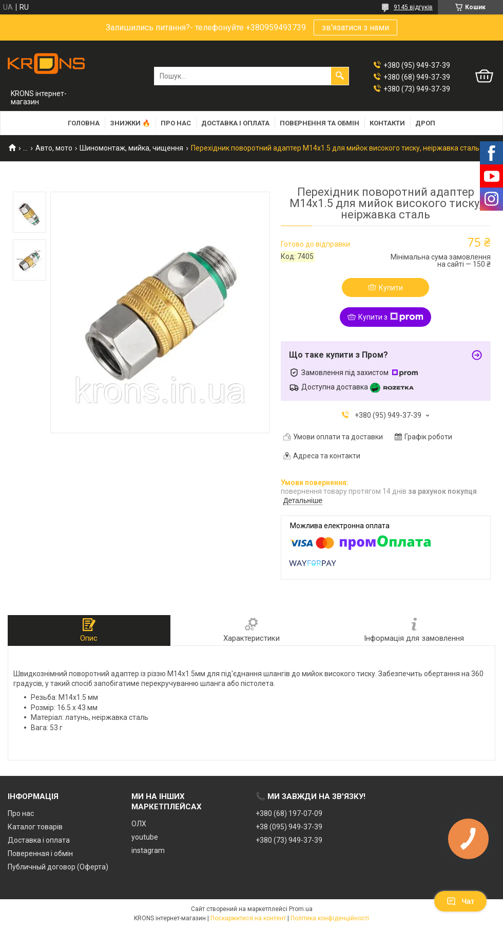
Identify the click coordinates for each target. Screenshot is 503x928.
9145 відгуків (413, 7)
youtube (144, 837)
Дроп (425, 123)
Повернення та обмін (319, 123)
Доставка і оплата (235, 123)
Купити (391, 288)
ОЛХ (138, 824)
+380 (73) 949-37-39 (289, 840)
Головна (84, 123)
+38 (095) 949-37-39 (289, 827)
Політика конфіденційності (330, 918)
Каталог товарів (35, 827)
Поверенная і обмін (40, 853)
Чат (460, 901)
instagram (148, 850)
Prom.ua (301, 909)
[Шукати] (340, 76)
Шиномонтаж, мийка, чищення (131, 148)
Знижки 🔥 (130, 123)
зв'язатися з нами (355, 27)
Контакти (387, 123)
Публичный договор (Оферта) (58, 867)
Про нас (176, 123)
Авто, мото (53, 148)
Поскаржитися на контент (248, 918)
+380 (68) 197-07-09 (289, 813)
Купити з (390, 317)
